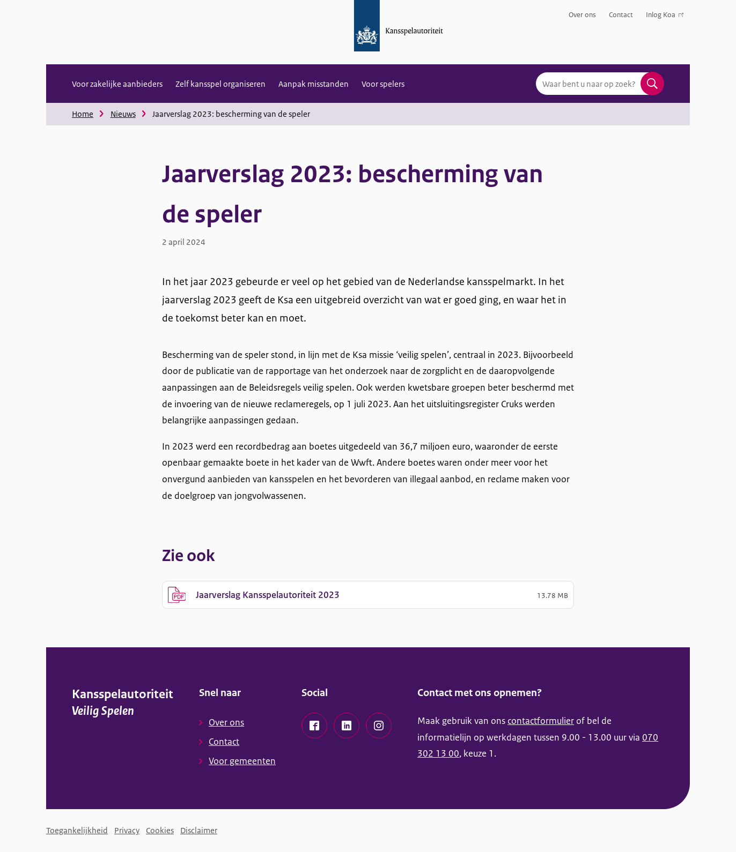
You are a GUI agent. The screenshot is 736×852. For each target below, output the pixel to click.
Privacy (126, 830)
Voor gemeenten (242, 761)
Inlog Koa (664, 17)
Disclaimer (198, 830)
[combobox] (599, 83)
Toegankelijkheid (77, 830)
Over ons (582, 14)
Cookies (160, 830)
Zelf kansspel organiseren (220, 84)
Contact (621, 14)
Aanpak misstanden (313, 84)
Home (82, 114)
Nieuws (123, 114)
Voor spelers (383, 84)
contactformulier (540, 721)
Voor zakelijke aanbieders (117, 84)
